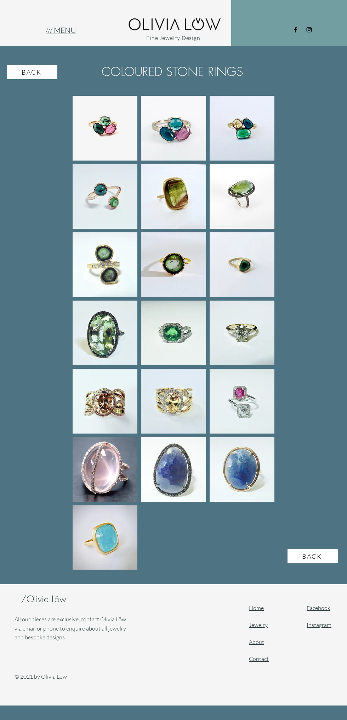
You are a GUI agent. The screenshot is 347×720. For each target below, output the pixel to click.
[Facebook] (295, 29)
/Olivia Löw (45, 599)
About (256, 641)
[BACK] (32, 72)
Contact (259, 658)
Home (256, 607)
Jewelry (258, 624)
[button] (61, 30)
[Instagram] (309, 29)
